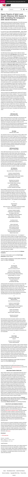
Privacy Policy (23, 473)
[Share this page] (26, 9)
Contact (14, 475)
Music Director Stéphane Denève (12, 410)
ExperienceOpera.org (16, 366)
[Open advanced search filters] (24, 9)
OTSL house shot (5, 435)
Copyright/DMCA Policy (15, 473)
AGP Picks (3, 1)
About (4, 470)
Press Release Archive (11, 470)
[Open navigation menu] (2, 9)
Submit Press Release (20, 470)
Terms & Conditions (5, 473)
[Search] (14, 9)
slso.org (8, 430)
